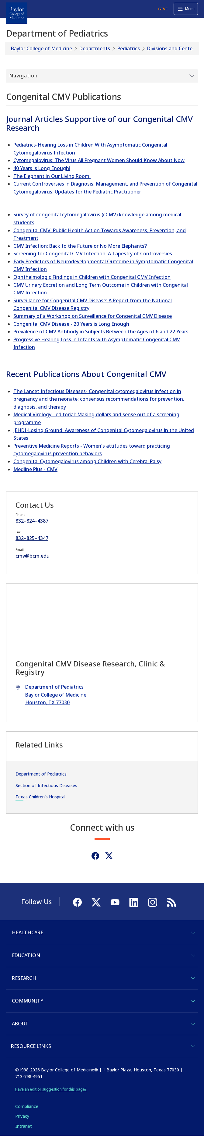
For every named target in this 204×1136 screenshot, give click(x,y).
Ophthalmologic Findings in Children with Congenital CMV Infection (92, 277)
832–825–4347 (32, 538)
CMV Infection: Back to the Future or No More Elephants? (80, 246)
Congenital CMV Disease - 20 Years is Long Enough (71, 324)
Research (24, 978)
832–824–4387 (32, 520)
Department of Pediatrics (41, 774)
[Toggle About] (193, 1024)
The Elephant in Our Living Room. (52, 176)
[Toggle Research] (193, 978)
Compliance (26, 1106)
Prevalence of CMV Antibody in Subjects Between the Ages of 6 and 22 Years (100, 331)
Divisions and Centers (172, 48)
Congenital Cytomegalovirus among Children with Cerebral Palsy (87, 461)
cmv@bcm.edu (33, 555)
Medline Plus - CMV (35, 469)
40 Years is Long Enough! (41, 168)
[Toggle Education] (193, 955)
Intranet (23, 1126)
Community (27, 1000)
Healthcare (27, 932)
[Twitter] (109, 856)
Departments (94, 48)
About (20, 1023)
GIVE (163, 9)
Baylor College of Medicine (41, 48)
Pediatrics (128, 48)
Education (26, 955)
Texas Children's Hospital (40, 797)
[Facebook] (95, 856)
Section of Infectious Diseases (46, 785)
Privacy (22, 1116)
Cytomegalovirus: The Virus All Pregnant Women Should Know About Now (99, 160)
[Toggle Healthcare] (193, 933)
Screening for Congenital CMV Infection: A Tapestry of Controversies (92, 253)
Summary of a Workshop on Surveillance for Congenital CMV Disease (92, 316)
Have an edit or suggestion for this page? (51, 1089)
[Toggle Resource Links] (193, 1046)
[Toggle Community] (193, 1001)
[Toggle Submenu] (102, 75)
